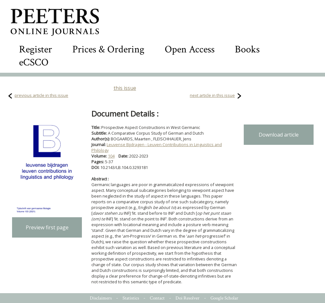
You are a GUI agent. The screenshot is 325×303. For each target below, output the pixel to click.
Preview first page (47, 227)
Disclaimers (101, 298)
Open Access (190, 49)
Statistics (131, 298)
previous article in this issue (41, 95)
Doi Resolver (188, 298)
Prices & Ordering (108, 49)
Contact (157, 298)
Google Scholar (224, 298)
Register (35, 49)
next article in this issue (212, 95)
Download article (279, 134)
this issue (125, 87)
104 (111, 156)
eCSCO (34, 62)
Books (247, 49)
